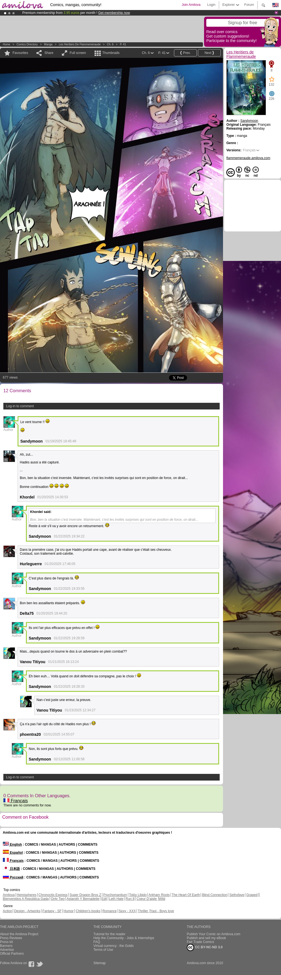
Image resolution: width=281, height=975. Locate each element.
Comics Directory (27, 44)
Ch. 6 (110, 44)
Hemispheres (27, 895)
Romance (109, 911)
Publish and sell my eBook (206, 938)
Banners (6, 946)
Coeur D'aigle (147, 899)
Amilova (9, 895)
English (12, 844)
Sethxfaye (236, 895)
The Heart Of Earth (186, 895)
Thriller (143, 911)
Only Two (58, 899)
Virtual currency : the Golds (113, 946)
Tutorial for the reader (109, 934)
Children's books (88, 911)
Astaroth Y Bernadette (83, 899)
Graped (251, 895)
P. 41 (123, 44)
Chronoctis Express (52, 895)
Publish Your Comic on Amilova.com (213, 934)
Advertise (7, 950)
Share (48, 53)
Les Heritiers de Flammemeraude (80, 44)
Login (211, 5)
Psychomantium (115, 895)
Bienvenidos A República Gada (26, 899)
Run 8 (129, 899)
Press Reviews (11, 938)
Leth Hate (116, 899)
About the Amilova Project (19, 934)
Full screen (78, 53)
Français (15, 800)
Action (7, 911)
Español (13, 853)
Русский (13, 877)
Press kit (6, 942)
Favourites (20, 53)
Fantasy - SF (52, 911)
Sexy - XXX (127, 911)
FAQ (96, 942)
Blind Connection (214, 895)
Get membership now (114, 13)
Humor (69, 911)
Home (6, 44)
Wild (162, 899)
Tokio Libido (138, 895)
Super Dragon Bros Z (85, 895)
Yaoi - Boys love (162, 911)
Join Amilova (191, 5)
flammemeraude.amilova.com (248, 158)
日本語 (11, 869)
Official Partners (12, 954)
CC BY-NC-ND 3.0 (205, 947)
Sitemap (99, 963)
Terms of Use (103, 950)
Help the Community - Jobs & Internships (123, 938)
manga (48, 44)
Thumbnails (111, 53)
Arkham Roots (159, 895)
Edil (104, 899)
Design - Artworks (27, 911)
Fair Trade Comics (200, 942)
